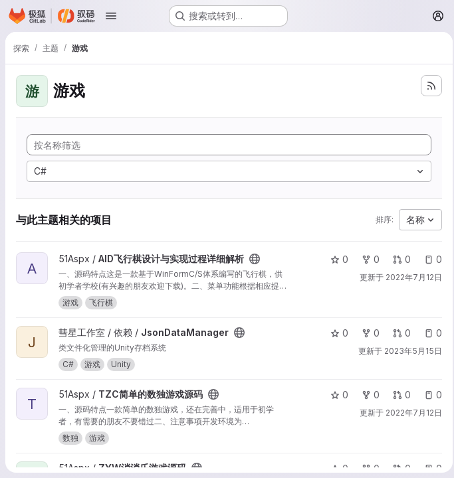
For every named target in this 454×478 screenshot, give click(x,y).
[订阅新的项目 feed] (427, 85)
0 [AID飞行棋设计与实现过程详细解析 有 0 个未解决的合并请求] (398, 259)
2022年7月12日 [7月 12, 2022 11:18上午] (410, 277)
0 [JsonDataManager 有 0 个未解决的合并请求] (398, 333)
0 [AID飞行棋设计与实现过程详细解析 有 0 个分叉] (367, 259)
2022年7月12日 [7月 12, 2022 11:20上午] (410, 413)
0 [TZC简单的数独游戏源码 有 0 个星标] (335, 394)
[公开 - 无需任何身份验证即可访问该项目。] (254, 259)
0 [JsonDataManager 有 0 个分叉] (367, 333)
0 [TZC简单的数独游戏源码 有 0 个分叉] (367, 394)
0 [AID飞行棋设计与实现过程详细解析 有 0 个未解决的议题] (429, 259)
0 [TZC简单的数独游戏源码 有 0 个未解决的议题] (429, 394)
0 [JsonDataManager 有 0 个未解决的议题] (429, 333)
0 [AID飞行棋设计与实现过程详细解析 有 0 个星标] (335, 259)
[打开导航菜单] (111, 16)
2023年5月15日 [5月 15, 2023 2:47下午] (409, 351)
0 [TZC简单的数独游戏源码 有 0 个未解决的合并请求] (398, 394)
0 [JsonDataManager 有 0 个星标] (335, 333)
